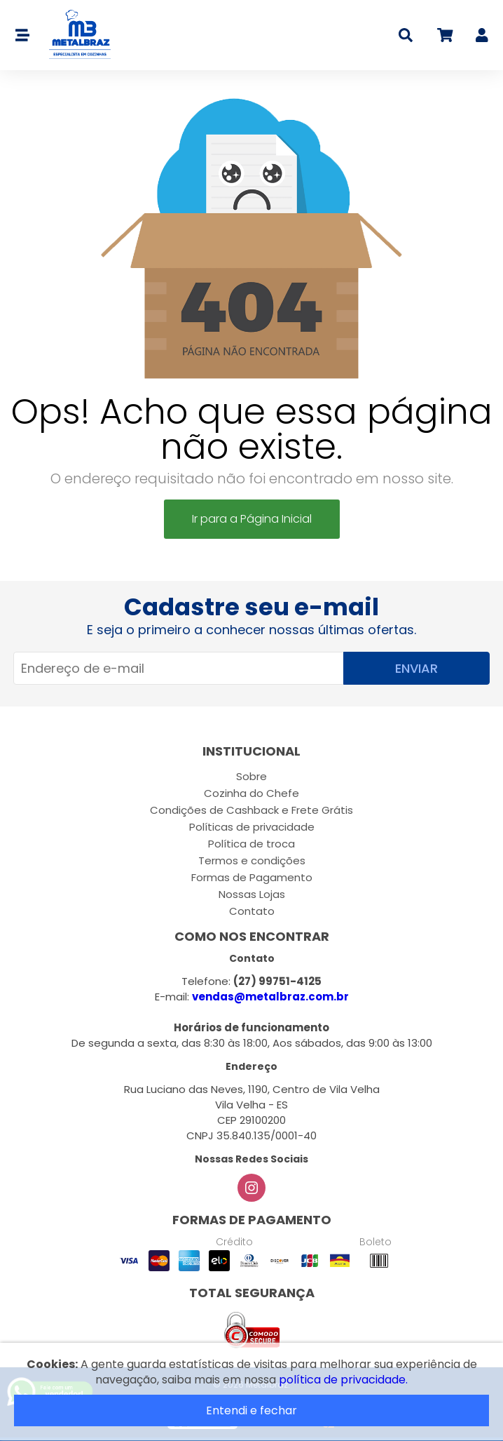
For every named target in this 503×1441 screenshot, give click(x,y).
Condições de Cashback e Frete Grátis (251, 810)
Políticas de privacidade (252, 826)
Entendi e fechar (251, 1410)
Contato (252, 911)
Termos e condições (251, 860)
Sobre (251, 776)
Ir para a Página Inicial (252, 519)
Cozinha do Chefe (251, 793)
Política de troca (251, 843)
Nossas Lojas (252, 894)
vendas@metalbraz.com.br (270, 996)
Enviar (416, 668)
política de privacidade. (343, 1380)
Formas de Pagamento (251, 877)
